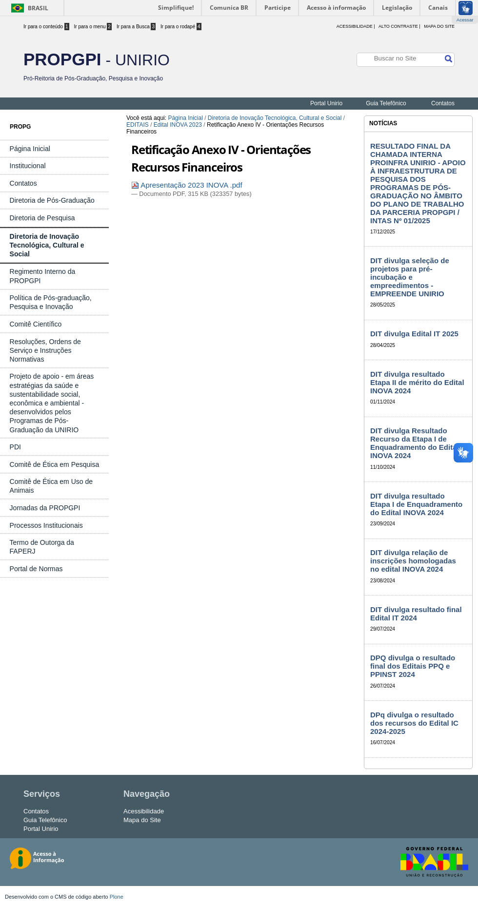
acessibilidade (355, 26)
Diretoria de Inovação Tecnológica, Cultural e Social (275, 118)
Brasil (38, 8)
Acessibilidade (143, 811)
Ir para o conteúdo (46, 26)
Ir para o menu (93, 26)
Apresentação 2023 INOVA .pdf (186, 185)
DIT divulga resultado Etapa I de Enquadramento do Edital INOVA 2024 (416, 504)
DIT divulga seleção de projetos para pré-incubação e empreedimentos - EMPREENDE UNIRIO (409, 277)
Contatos (443, 103)
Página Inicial (185, 118)
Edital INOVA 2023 (178, 124)
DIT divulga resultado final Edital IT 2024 (416, 613)
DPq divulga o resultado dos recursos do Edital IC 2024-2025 (414, 723)
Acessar (465, 19)
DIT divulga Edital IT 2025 (414, 333)
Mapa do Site (439, 26)
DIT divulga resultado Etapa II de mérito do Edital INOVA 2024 (417, 382)
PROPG (20, 126)
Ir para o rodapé (180, 26)
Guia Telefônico (386, 103)
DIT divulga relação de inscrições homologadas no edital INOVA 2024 (413, 560)
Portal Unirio (326, 103)
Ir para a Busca (136, 26)
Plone (116, 897)
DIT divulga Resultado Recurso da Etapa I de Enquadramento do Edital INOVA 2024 (414, 443)
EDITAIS (137, 124)
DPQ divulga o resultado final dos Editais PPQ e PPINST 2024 (412, 666)
